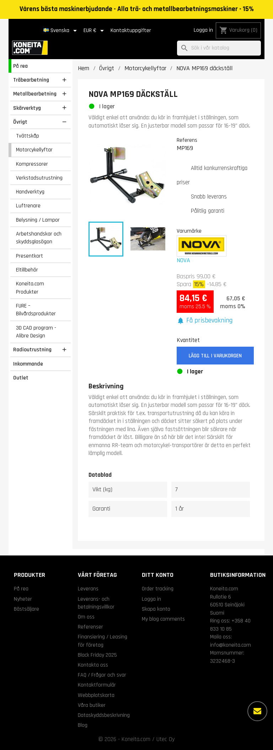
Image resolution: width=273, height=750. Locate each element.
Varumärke (189, 230)
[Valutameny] (95, 30)
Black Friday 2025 (97, 654)
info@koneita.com (230, 644)
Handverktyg (30, 191)
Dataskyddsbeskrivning (104, 715)
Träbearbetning (31, 79)
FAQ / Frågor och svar (102, 674)
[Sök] (219, 48)
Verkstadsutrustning (39, 177)
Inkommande (28, 363)
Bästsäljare (26, 608)
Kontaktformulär (97, 684)
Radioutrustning (32, 349)
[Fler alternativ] (257, 711)
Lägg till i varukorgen (215, 355)
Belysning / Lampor (38, 219)
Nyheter (23, 598)
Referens (187, 140)
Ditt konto (157, 575)
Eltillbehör (27, 269)
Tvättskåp (27, 135)
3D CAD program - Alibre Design (36, 332)
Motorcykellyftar (34, 149)
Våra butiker (92, 705)
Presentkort (29, 255)
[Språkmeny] (61, 30)
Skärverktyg (27, 108)
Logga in (203, 30)
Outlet (20, 377)
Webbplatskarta (96, 695)
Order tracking (157, 588)
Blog (82, 725)
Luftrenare (28, 205)
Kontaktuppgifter (131, 30)
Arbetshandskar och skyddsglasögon (38, 237)
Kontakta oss (93, 664)
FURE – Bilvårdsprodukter (36, 309)
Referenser (90, 626)
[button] (205, 321)
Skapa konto (156, 608)
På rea (20, 65)
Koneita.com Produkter (30, 287)
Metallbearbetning (35, 93)
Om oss (86, 616)
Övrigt (20, 121)
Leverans (88, 588)
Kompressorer (32, 163)
